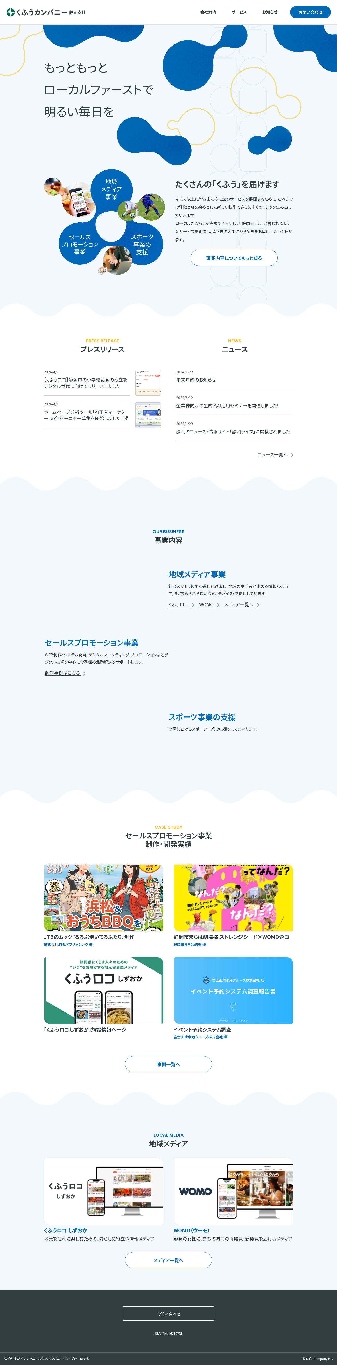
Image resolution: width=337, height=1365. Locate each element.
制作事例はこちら (65, 673)
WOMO (209, 604)
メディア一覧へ (241, 604)
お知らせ (269, 12)
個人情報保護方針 (168, 1333)
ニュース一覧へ (275, 454)
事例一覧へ (168, 1064)
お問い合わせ (310, 12)
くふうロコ (181, 604)
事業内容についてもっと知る (234, 258)
